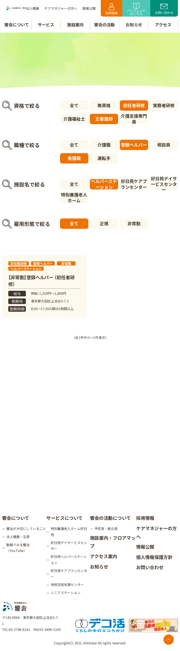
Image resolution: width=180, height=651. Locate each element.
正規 (104, 223)
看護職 (74, 158)
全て (74, 105)
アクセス (163, 25)
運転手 (103, 158)
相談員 (163, 145)
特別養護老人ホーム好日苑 (69, 531)
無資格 (103, 105)
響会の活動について (110, 517)
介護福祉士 (74, 119)
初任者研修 (134, 105)
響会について (15, 517)
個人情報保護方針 (154, 557)
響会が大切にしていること (26, 528)
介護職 (103, 145)
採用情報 (111, 9)
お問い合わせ (164, 9)
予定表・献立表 (106, 528)
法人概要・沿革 (18, 536)
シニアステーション (65, 592)
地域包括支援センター (67, 584)
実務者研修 (164, 105)
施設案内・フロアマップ (113, 541)
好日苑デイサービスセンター (164, 184)
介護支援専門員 (134, 119)
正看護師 (104, 119)
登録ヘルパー (134, 145)
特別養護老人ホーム (74, 198)
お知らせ (99, 566)
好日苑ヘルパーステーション (69, 559)
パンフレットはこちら (136, 9)
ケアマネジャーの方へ (156, 532)
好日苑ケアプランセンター (134, 184)
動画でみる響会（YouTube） (18, 547)
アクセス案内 (103, 556)
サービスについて (64, 517)
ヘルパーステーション (104, 184)
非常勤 (133, 223)
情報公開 (145, 546)
